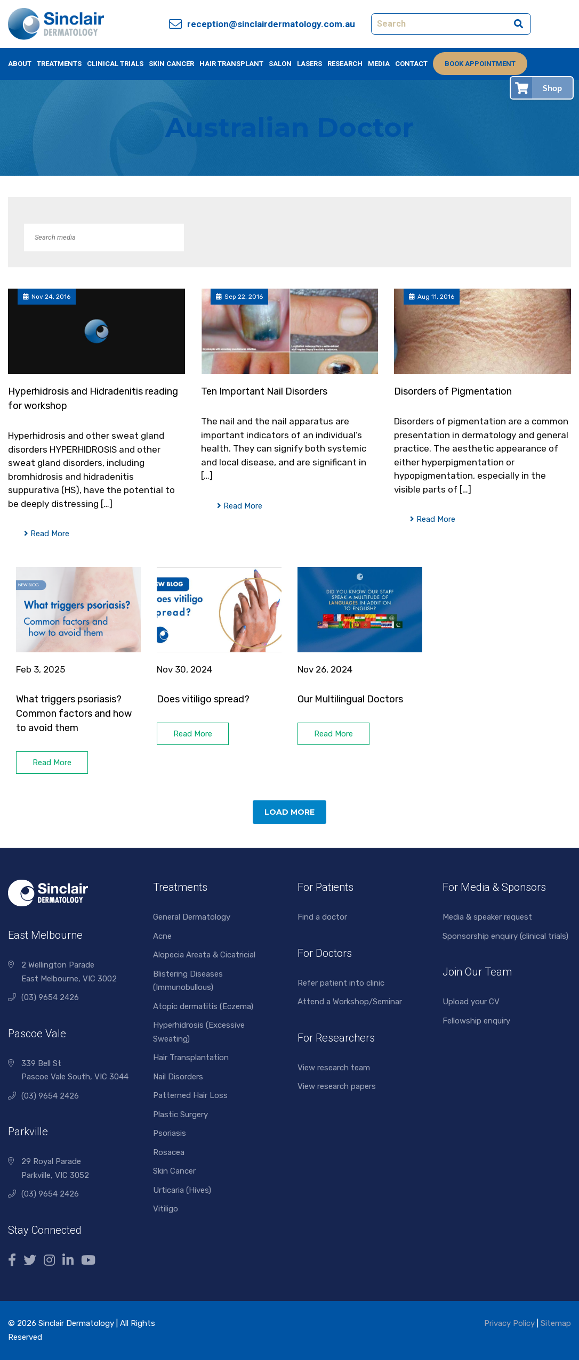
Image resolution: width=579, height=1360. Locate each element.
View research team (333, 1067)
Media (379, 64)
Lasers (309, 64)
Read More (46, 533)
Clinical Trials (115, 64)
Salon (280, 64)
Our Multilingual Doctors (350, 699)
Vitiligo (165, 1209)
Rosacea (168, 1152)
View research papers (336, 1086)
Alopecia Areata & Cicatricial (204, 955)
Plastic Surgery (180, 1114)
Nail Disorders (178, 1077)
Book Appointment (480, 64)
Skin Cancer (171, 64)
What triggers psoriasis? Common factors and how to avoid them (74, 713)
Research (345, 64)
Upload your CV (471, 1001)
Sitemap (556, 1323)
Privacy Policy (509, 1323)
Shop (552, 88)
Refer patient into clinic (340, 983)
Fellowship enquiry (476, 1021)
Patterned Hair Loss (190, 1095)
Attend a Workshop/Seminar (349, 1001)
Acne (162, 936)
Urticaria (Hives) (182, 1190)
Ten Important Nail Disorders (264, 391)
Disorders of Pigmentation (453, 391)
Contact (411, 64)
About (19, 64)
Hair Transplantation (191, 1057)
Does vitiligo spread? (204, 699)
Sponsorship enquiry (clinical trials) (505, 936)
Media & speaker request (487, 917)
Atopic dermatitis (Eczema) (203, 1006)
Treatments (59, 64)
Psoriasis (169, 1133)
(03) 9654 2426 (50, 997)
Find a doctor (322, 917)
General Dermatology (191, 917)
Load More (289, 812)
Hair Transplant (231, 64)
